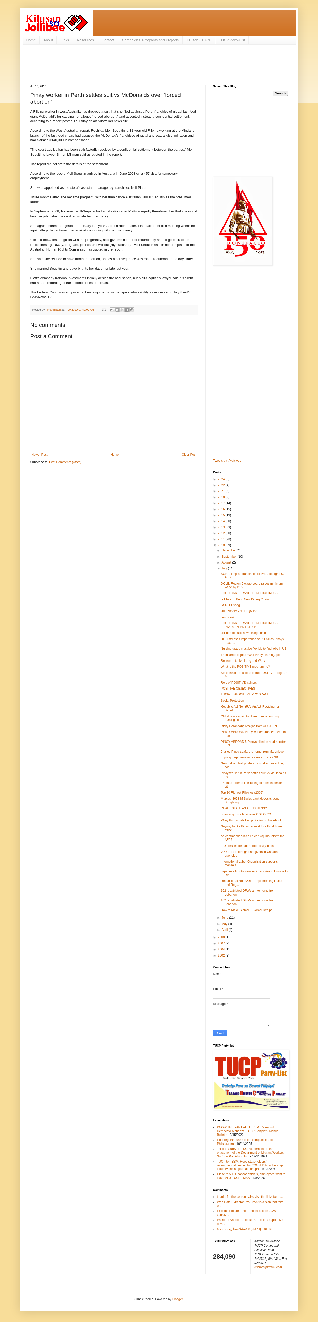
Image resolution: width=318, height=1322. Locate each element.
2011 (222, 539)
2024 (222, 479)
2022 (222, 485)
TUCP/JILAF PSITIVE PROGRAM (244, 694)
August (226, 562)
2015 (222, 515)
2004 (222, 949)
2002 (222, 955)
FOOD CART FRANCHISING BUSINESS (249, 593)
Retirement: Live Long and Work (243, 661)
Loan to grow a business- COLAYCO (246, 814)
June (225, 917)
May (224, 924)
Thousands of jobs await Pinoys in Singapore (251, 655)
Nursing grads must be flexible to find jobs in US (253, 648)
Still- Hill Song (230, 605)
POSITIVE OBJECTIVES (238, 688)
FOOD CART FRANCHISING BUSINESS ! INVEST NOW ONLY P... (250, 625)
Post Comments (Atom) (65, 462)
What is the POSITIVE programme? (245, 666)
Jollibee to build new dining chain (243, 633)
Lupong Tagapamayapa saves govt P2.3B (249, 757)
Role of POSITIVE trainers (239, 682)
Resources (85, 40)
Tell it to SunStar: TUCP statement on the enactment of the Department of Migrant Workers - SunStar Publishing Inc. (251, 1152)
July (224, 568)
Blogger (177, 1299)
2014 (222, 521)
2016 (222, 509)
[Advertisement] (124, 64)
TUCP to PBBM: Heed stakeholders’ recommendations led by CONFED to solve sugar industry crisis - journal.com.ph (251, 1165)
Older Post (189, 455)
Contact (108, 40)
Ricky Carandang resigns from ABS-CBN (249, 726)
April (224, 930)
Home (31, 40)
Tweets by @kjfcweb (227, 460)
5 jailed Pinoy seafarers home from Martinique (252, 751)
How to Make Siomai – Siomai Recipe (246, 910)
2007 (222, 943)
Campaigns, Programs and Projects (150, 40)
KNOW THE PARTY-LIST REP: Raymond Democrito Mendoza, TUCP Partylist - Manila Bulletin (247, 1131)
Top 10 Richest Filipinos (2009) (242, 792)
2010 (222, 545)
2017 (222, 503)
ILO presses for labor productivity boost (247, 846)
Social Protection (232, 700)
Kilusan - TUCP (198, 40)
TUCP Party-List (232, 40)
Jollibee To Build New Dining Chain (245, 599)
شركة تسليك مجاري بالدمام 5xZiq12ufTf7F (245, 1229)
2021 (222, 491)
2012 (222, 533)
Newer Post (40, 455)
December (229, 550)
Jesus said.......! (231, 617)
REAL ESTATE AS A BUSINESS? (244, 808)
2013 (222, 527)
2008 (222, 937)
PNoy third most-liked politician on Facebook (251, 820)
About (48, 40)
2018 (222, 497)
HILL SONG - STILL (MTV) (239, 611)
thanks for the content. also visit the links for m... (250, 1197)
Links (65, 40)
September (229, 556)
